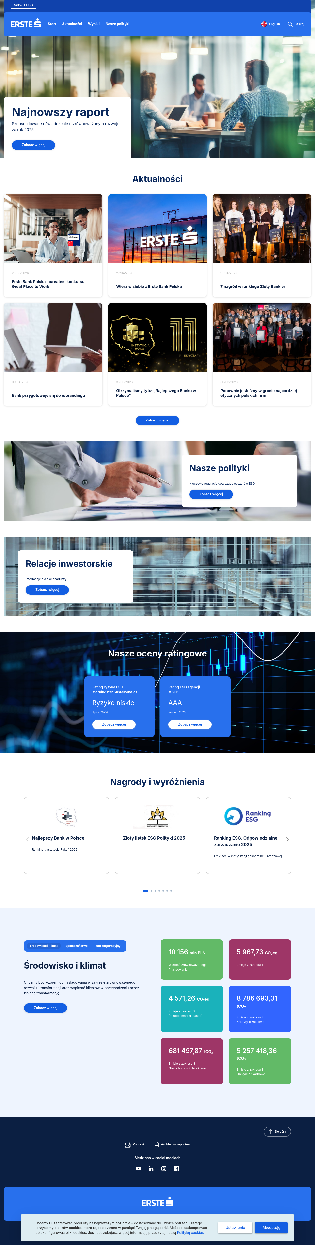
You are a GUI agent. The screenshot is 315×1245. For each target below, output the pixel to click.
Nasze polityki (118, 24)
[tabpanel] (157, 1012)
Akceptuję (271, 1227)
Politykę (191, 1232)
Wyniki (94, 24)
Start (53, 24)
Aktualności (73, 24)
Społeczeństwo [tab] (77, 946)
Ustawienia (234, 1227)
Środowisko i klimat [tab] (44, 946)
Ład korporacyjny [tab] (110, 946)
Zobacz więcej (34, 145)
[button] (287, 840)
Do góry (279, 1133)
